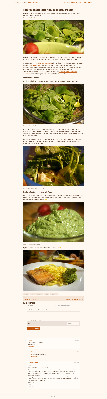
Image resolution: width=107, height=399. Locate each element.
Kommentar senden (34, 328)
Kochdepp (19, 2)
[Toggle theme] (25, 2)
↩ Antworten (31, 346)
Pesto (32, 294)
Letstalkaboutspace (33, 2)
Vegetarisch (54, 294)
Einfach (26, 294)
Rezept (46, 294)
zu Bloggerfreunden (34, 65)
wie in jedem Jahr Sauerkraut (43, 63)
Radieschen (39, 294)
